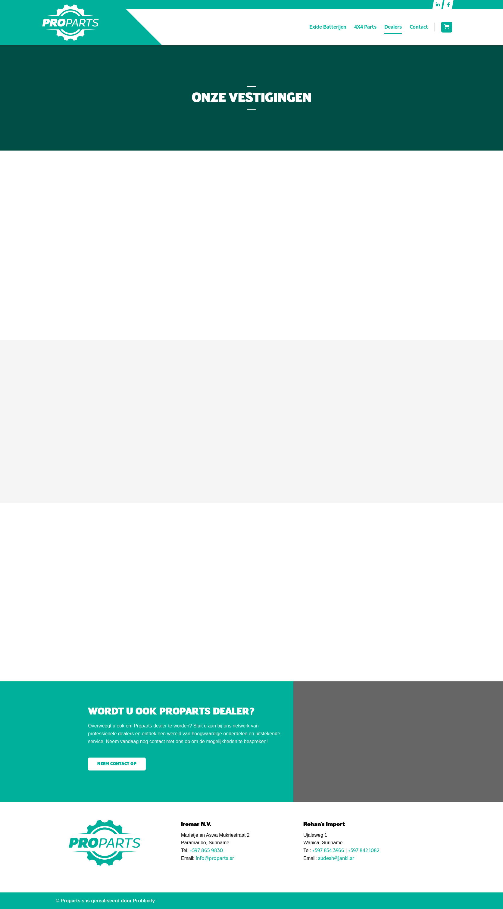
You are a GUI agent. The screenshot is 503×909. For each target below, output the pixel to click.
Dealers (393, 27)
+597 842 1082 (363, 850)
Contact (419, 27)
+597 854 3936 (328, 850)
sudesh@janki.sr (336, 858)
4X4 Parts (365, 27)
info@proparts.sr (215, 858)
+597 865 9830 (206, 850)
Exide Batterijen (327, 27)
